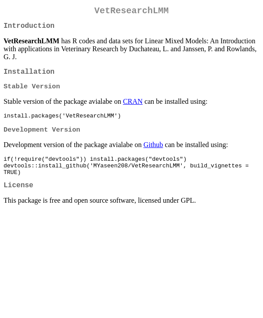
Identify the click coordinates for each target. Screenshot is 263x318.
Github (153, 153)
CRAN (133, 107)
